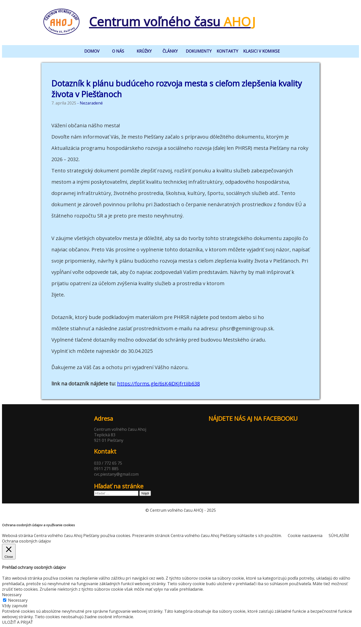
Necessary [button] (12, 594)
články (170, 51)
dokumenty (199, 51)
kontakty (227, 51)
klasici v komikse (261, 51)
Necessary (18, 600)
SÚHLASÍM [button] (339, 535)
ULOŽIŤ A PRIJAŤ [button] (17, 622)
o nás (118, 51)
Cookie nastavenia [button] (305, 535)
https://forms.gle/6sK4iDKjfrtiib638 (158, 383)
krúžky (144, 51)
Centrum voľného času (170, 21)
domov (92, 51)
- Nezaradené (90, 103)
